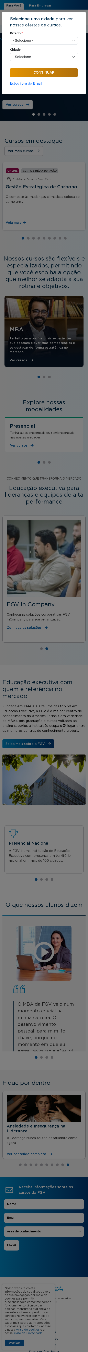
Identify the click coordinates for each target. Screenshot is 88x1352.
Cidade (16, 49)
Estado (16, 33)
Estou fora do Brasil (26, 83)
